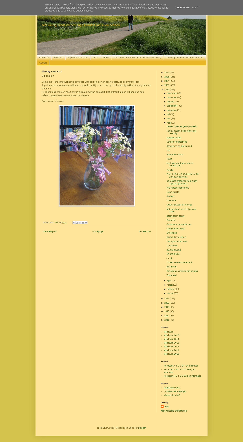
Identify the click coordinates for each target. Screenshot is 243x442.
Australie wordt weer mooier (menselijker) (179, 164)
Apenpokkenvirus (174, 154)
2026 (167, 72)
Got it (195, 7)
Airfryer (105, 57)
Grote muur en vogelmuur (178, 224)
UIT (168, 150)
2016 (167, 320)
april (169, 280)
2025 (167, 76)
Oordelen (170, 220)
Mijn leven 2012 (171, 346)
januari (170, 293)
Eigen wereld (172, 192)
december (172, 93)
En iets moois (172, 254)
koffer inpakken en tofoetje (179, 204)
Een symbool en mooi (176, 241)
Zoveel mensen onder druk (179, 262)
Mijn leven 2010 (171, 354)
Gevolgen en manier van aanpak (182, 271)
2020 (167, 303)
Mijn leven (169, 331)
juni (169, 118)
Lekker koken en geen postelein (181, 126)
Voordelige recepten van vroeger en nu (184, 57)
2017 (167, 315)
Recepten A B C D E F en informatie (181, 366)
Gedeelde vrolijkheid (176, 237)
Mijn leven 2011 (171, 350)
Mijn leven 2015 (171, 335)
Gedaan (170, 196)
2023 (167, 85)
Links (95, 57)
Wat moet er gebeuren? (177, 188)
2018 (167, 311)
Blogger (141, 428)
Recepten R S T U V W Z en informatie (182, 376)
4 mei (169, 258)
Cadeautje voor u (172, 387)
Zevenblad (171, 275)
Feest (169, 158)
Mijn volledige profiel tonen (174, 411)
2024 (167, 81)
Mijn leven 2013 (171, 343)
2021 (167, 298)
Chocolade (171, 233)
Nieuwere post (49, 231)
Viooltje (170, 170)
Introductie (44, 57)
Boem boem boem (175, 216)
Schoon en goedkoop (176, 142)
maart (170, 285)
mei (169, 123)
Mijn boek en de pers (78, 57)
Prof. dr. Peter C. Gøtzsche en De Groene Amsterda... (182, 175)
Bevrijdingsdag (173, 249)
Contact (43, 63)
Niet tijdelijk (171, 245)
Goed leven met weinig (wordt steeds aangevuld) (137, 57)
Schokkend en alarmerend (179, 146)
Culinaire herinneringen (175, 391)
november (172, 97)
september (172, 106)
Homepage (97, 231)
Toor (166, 406)
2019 (167, 307)
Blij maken (171, 266)
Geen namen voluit (175, 228)
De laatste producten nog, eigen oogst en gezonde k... (181, 182)
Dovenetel (171, 200)
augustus (171, 110)
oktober (171, 101)
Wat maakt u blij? (172, 395)
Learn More (182, 7)
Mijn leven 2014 (171, 339)
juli (168, 114)
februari (171, 289)
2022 (167, 89)
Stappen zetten (173, 137)
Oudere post (145, 231)
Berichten (58, 57)
